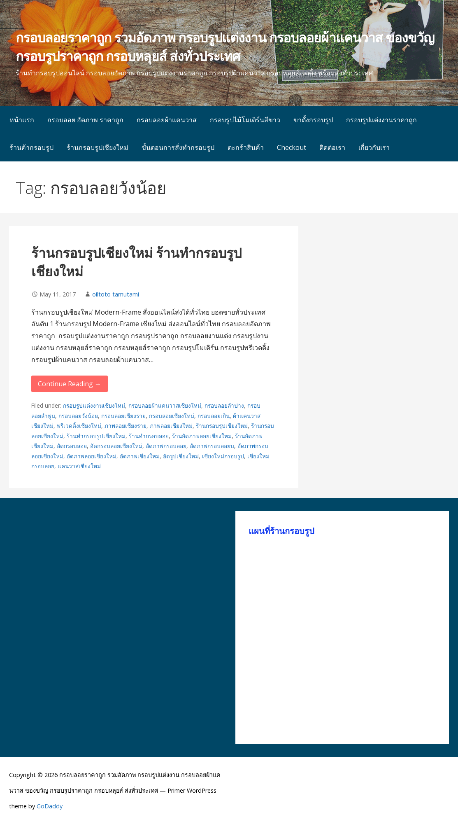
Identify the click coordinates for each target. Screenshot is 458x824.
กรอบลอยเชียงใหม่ (171, 416)
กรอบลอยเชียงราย (123, 416)
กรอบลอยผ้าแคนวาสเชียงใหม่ (164, 405)
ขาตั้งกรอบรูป (313, 119)
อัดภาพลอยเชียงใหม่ (91, 456)
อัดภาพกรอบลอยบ (212, 446)
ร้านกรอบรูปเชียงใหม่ (97, 147)
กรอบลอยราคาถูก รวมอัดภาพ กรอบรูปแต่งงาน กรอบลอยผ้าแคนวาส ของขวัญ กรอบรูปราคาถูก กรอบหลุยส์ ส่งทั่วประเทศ (225, 46)
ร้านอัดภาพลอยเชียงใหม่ (202, 436)
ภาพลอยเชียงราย (125, 426)
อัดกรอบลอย (72, 446)
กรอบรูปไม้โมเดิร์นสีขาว (245, 119)
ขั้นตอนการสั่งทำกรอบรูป (178, 147)
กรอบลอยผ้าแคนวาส (167, 119)
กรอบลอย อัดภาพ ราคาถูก (85, 119)
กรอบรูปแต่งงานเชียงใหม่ (94, 405)
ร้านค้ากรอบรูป (31, 147)
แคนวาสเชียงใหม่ (79, 466)
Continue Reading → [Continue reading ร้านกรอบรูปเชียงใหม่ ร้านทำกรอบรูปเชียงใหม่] (69, 383)
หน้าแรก (21, 119)
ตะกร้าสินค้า (246, 147)
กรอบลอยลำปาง (224, 405)
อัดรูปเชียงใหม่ (181, 456)
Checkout (291, 147)
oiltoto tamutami (115, 294)
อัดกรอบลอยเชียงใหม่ (116, 446)
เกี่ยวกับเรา (374, 147)
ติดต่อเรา (332, 147)
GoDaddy (50, 806)
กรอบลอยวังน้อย (78, 416)
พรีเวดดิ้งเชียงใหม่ (79, 426)
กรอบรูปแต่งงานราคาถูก (381, 119)
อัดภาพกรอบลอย (166, 446)
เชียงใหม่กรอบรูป (223, 456)
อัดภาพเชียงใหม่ (140, 456)
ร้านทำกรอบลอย (149, 436)
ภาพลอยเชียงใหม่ (171, 426)
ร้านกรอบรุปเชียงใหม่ (222, 426)
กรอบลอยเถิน (214, 416)
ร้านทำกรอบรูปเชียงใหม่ (96, 436)
